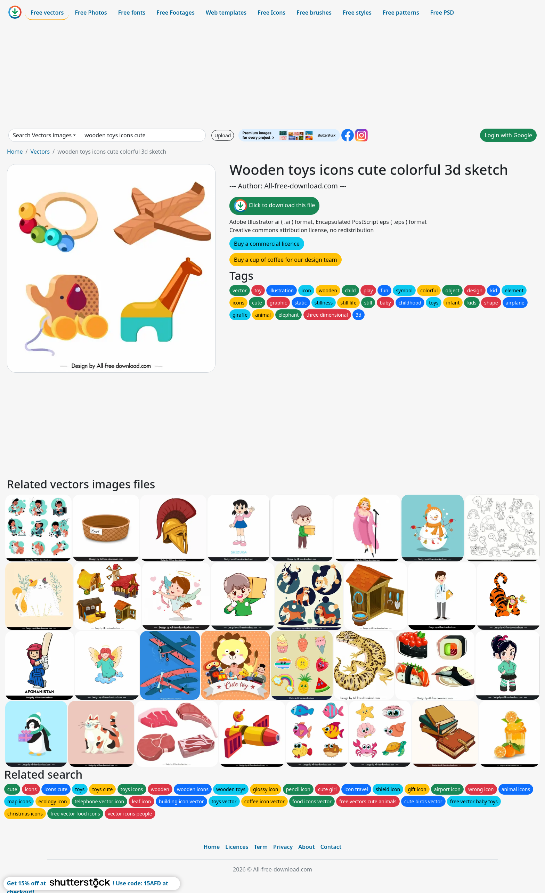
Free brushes (314, 12)
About (306, 847)
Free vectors (47, 12)
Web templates (226, 12)
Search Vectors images (42, 135)
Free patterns (401, 12)
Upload (222, 135)
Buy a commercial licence (267, 243)
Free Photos (91, 12)
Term (261, 847)
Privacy (283, 847)
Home (15, 151)
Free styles (357, 12)
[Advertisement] (272, 74)
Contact (331, 847)
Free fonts (132, 12)
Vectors (40, 151)
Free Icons (271, 12)
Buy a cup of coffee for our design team (285, 259)
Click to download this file (274, 205)
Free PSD (442, 12)
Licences (236, 847)
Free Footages (175, 12)
